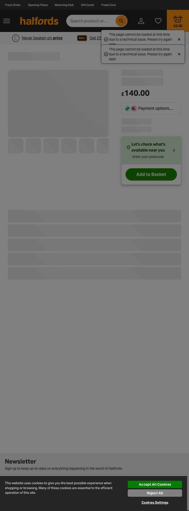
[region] (93, 493)
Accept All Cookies (155, 484)
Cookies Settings (155, 502)
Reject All (155, 493)
